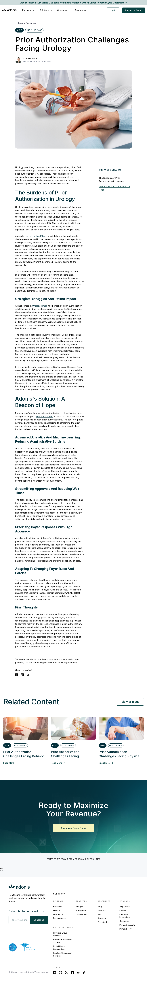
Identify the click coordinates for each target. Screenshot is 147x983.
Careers (122, 910)
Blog (100, 906)
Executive (57, 906)
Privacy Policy (125, 929)
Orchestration (82, 914)
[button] (28, 10)
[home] (9, 10)
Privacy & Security (127, 925)
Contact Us (124, 921)
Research (102, 918)
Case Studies (103, 922)
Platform (26, 10)
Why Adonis (124, 906)
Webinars (102, 910)
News (100, 914)
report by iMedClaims (36, 236)
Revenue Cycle (59, 918)
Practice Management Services (62, 954)
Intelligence (81, 910)
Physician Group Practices (60, 934)
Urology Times (39, 305)
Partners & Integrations (124, 915)
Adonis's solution (44, 416)
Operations (58, 914)
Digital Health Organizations (59, 947)
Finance (56, 910)
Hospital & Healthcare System (62, 941)
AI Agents (80, 906)
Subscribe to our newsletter (26, 911)
